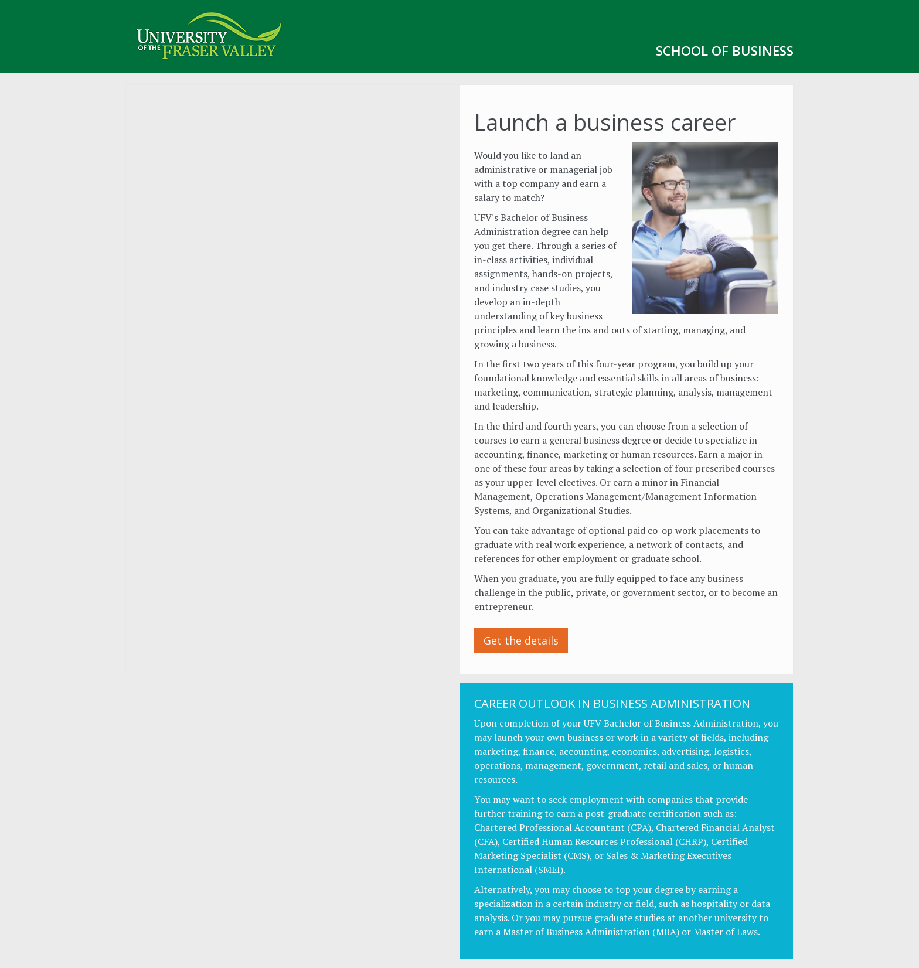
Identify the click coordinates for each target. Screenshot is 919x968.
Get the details (521, 640)
